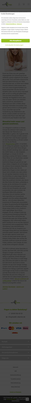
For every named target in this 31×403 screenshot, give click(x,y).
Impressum (19, 24)
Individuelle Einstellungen (14, 45)
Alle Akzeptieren (15, 41)
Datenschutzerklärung (11, 24)
